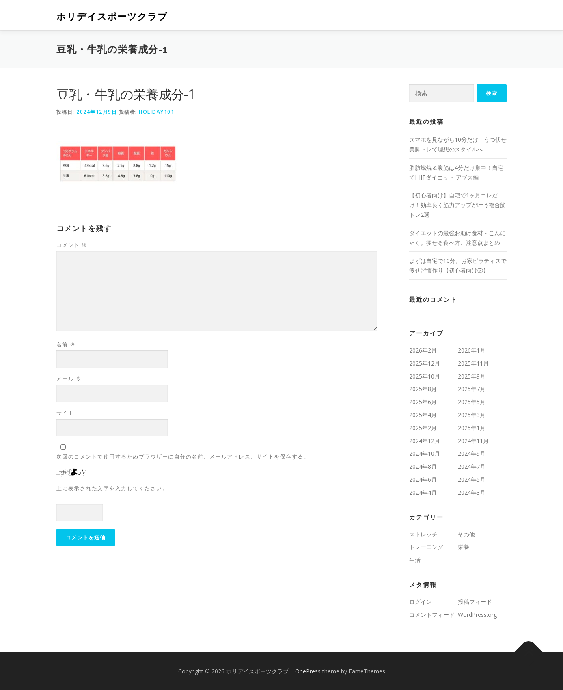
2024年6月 (423, 479)
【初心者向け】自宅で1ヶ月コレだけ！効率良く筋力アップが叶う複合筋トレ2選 (457, 204)
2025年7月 (471, 389)
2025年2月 (423, 428)
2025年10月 (424, 376)
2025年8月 (423, 389)
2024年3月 (471, 492)
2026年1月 (471, 350)
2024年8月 (423, 466)
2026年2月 (423, 350)
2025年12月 (424, 363)
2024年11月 (473, 441)
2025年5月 (471, 402)
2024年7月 (471, 466)
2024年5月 (471, 479)
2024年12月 (424, 441)
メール (69, 378)
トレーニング (426, 547)
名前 (66, 344)
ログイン (420, 602)
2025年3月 (471, 415)
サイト (65, 412)
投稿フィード (475, 602)
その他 (466, 534)
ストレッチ (423, 534)
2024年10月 (424, 453)
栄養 (463, 547)
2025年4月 (423, 415)
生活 (415, 560)
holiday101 (156, 111)
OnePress (308, 671)
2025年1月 (471, 428)
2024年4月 (423, 492)
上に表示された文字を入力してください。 (112, 488)
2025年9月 (471, 376)
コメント (72, 245)
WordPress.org (477, 615)
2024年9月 (471, 453)
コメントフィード (432, 615)
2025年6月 (423, 402)
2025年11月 (473, 363)
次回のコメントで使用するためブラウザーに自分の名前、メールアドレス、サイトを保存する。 (183, 456)
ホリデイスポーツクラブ (112, 16)
